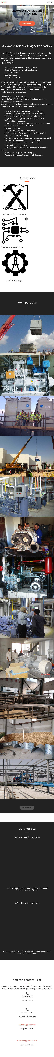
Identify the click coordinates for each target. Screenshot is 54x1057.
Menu (50, 3)
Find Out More (27, 23)
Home (4, 2)
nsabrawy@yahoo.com (27, 1025)
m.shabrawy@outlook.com (27, 1041)
